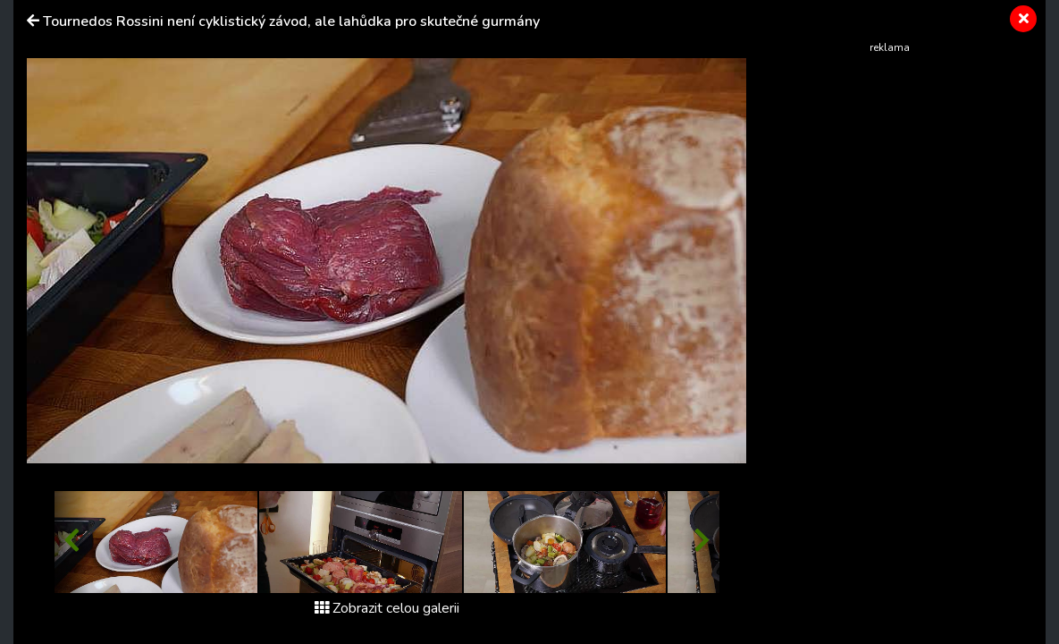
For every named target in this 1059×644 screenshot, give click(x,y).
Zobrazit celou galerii (387, 608)
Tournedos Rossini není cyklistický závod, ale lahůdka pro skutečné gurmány (291, 21)
